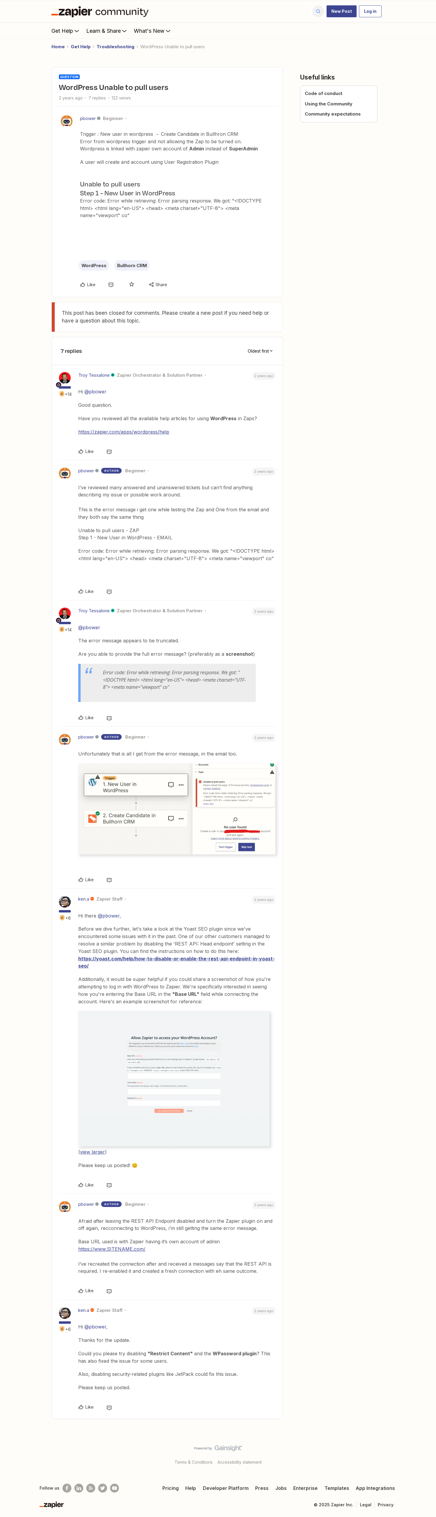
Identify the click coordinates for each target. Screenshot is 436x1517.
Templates (336, 1488)
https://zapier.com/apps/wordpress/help (123, 432)
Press (262, 1488)
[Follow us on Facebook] (66, 1488)
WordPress (93, 265)
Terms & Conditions (194, 1462)
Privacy (385, 1504)
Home (58, 46)
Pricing (170, 1488)
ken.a (83, 899)
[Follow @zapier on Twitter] (102, 1488)
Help (190, 1488)
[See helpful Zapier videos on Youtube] (114, 1488)
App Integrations (375, 1488)
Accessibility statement (239, 1462)
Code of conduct (323, 93)
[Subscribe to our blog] (90, 1488)
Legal (365, 1504)
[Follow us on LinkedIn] (78, 1488)
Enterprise (305, 1488)
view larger (92, 1152)
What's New (153, 30)
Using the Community (328, 104)
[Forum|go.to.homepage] (101, 11)
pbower (88, 118)
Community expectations (333, 114)
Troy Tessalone (94, 375)
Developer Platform (226, 1488)
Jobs (281, 1488)
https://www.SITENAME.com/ (111, 1249)
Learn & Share (107, 30)
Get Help (65, 30)
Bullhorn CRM (132, 265)
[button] (342, 11)
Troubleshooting (115, 46)
